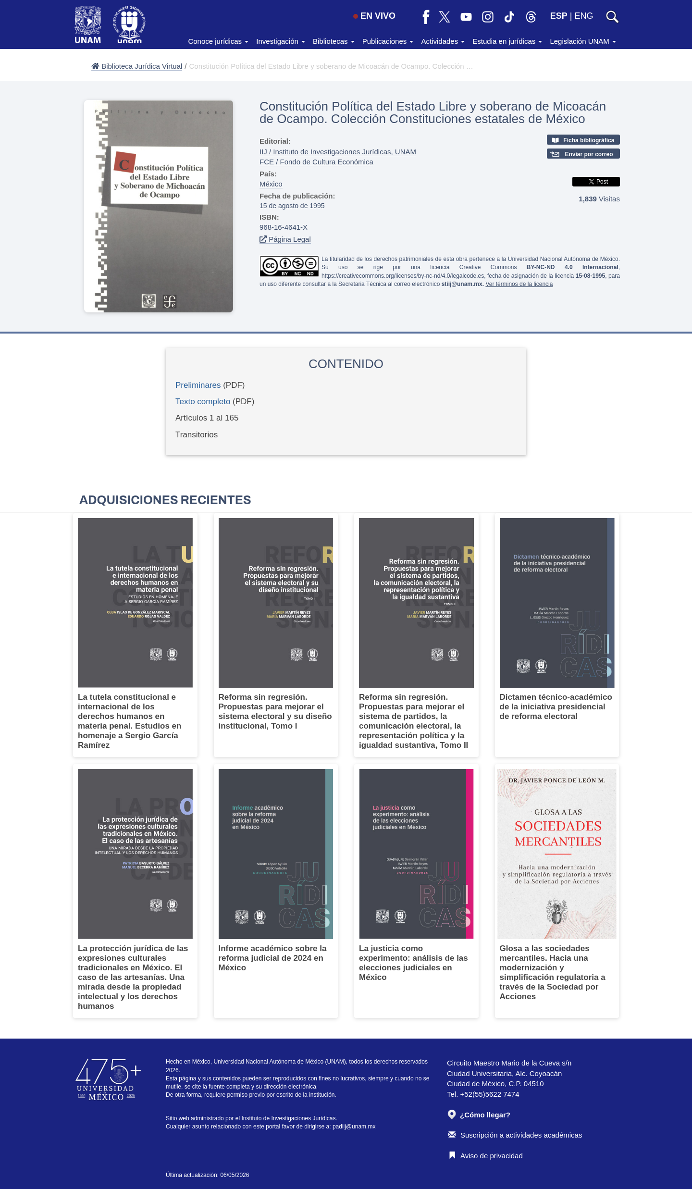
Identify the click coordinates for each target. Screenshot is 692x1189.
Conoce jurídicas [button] (218, 41)
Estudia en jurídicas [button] (507, 41)
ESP (559, 16)
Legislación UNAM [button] (583, 41)
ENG (583, 16)
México (271, 184)
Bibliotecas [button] (334, 41)
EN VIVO (374, 16)
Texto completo (202, 401)
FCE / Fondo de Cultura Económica (316, 162)
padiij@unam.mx (354, 1126)
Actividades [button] (443, 41)
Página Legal (285, 239)
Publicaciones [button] (388, 41)
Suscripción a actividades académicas (515, 1135)
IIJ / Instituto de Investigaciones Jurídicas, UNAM (338, 152)
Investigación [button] (280, 41)
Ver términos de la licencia (519, 284)
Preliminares (198, 385)
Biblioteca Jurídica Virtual (136, 66)
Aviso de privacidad (485, 1156)
